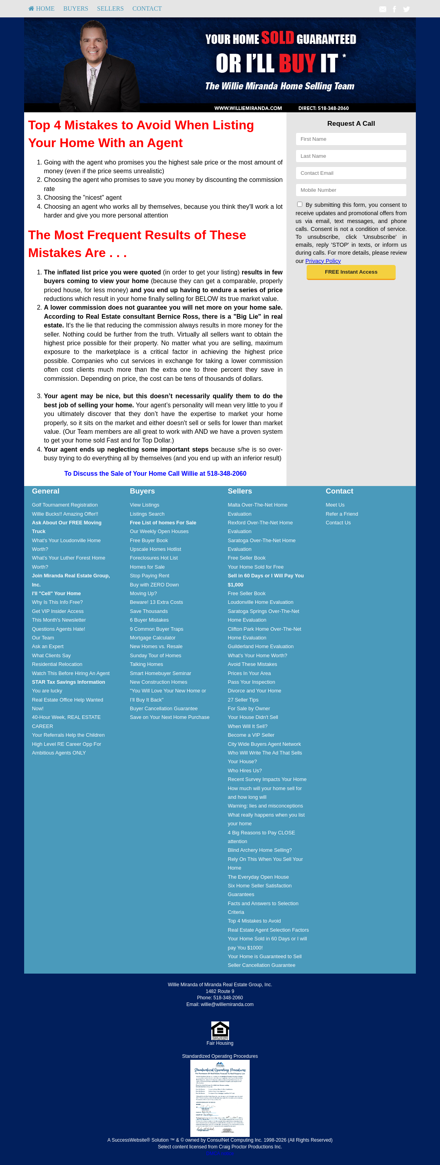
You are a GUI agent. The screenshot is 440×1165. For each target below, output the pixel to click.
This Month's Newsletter (59, 620)
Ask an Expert (48, 646)
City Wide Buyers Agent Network (264, 744)
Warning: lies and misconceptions (265, 806)
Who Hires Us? (245, 771)
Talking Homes (146, 664)
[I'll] (56, 593)
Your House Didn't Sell (253, 717)
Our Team (43, 638)
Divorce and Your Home (254, 691)
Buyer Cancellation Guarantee (163, 708)
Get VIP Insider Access (58, 611)
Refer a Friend (342, 514)
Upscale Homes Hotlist (155, 549)
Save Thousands (149, 611)
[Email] (351, 173)
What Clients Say (51, 655)
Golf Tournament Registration (65, 505)
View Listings (144, 505)
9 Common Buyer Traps (156, 629)
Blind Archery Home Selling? (260, 850)
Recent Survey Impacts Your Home (267, 779)
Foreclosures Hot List (154, 558)
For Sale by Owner (249, 708)
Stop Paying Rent (149, 576)
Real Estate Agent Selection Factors (268, 930)
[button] (351, 272)
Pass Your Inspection (251, 682)
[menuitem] (41, 8)
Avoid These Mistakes (252, 664)
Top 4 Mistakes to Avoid (254, 921)
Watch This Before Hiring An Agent (71, 673)
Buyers (75, 8)
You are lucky (47, 691)
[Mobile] (351, 190)
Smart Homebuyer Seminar (160, 673)
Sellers (110, 8)
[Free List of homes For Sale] (163, 523)
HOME (41, 8)
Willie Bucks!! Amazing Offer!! (65, 514)
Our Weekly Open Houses (159, 531)
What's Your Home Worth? (257, 655)
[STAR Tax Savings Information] (68, 682)
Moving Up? (143, 593)
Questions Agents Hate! (58, 629)
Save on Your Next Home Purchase (169, 717)
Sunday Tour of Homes (155, 655)
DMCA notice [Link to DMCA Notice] (220, 1153)
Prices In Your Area (249, 673)
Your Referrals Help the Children (68, 735)
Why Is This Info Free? (57, 602)
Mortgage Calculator (152, 638)
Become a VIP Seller (251, 735)
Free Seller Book (247, 558)
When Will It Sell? (247, 726)
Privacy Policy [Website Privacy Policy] (323, 261)
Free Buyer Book (149, 540)
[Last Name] (351, 156)
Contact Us (338, 523)
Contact (147, 8)
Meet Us (335, 505)
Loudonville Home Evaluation (261, 602)
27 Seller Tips (243, 700)
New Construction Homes (158, 682)
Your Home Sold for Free (256, 567)
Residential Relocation (57, 664)
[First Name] (351, 139)
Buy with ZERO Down (154, 585)
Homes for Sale (147, 567)
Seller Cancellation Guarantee (262, 965)
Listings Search (147, 514)
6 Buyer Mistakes (149, 620)
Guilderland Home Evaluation (261, 646)
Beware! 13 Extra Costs (156, 602)
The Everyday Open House (258, 877)
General (46, 491)
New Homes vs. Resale (156, 646)
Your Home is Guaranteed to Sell (265, 956)
